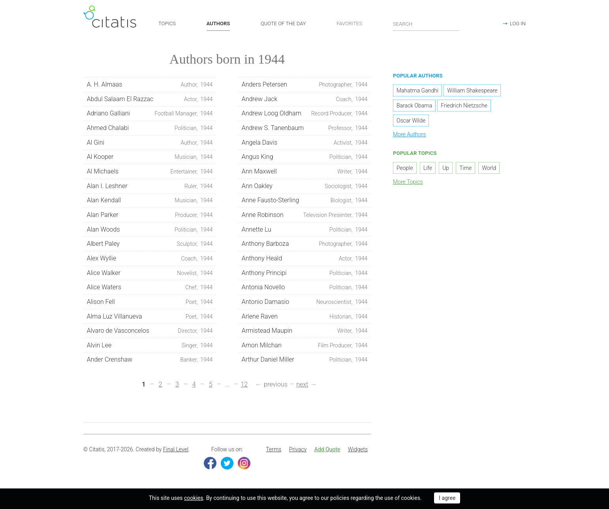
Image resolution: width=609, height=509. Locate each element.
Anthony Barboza (305, 244)
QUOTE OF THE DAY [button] (283, 23)
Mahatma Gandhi (417, 91)
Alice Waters (150, 287)
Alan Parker (150, 215)
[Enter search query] (426, 24)
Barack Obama (414, 106)
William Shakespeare (472, 91)
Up (445, 168)
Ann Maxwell (305, 171)
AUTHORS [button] (218, 23)
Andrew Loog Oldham (305, 114)
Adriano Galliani (150, 114)
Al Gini (150, 142)
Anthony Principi (305, 273)
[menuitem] (273, 449)
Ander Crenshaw (150, 360)
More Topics (408, 182)
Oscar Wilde (411, 121)
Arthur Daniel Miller (305, 360)
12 (244, 384)
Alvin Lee (150, 345)
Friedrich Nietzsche (464, 106)
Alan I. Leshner (150, 186)
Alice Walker (150, 273)
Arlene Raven (305, 316)
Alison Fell (150, 302)
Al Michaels (150, 171)
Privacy (297, 449)
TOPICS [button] (167, 23)
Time (465, 168)
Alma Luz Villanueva (150, 316)
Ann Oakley (305, 186)
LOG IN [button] (518, 23)
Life (427, 168)
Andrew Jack (305, 99)
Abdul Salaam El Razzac (150, 99)
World (489, 168)
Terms (273, 449)
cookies (193, 498)
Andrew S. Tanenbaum (305, 128)
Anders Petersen (305, 84)
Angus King (305, 157)
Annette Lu (305, 229)
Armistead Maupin (305, 331)
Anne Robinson (305, 215)
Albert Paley (150, 244)
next (302, 384)
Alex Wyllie (150, 258)
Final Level (175, 449)
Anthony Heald (305, 258)
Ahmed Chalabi (150, 128)
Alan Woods (150, 229)
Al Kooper (150, 157)
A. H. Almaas (150, 84)
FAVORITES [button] (349, 23)
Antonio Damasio (305, 302)
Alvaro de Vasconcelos (150, 331)
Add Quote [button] (327, 449)
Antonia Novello (305, 287)
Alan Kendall (150, 200)
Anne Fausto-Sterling (305, 200)
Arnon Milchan (305, 345)
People (405, 168)
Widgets (358, 449)
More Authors (409, 135)
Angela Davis (305, 142)
